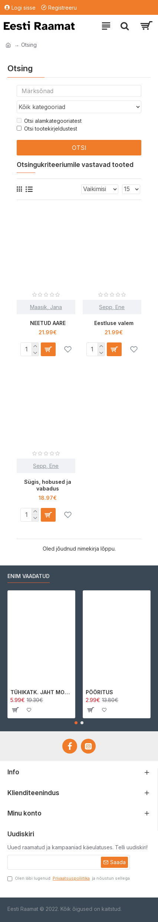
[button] (76, 722)
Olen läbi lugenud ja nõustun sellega (68, 878)
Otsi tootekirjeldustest (47, 128)
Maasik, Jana (46, 307)
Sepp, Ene (112, 307)
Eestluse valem (114, 323)
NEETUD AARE (48, 323)
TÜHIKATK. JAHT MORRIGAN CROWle (41, 692)
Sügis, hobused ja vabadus (47, 485)
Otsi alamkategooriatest (49, 121)
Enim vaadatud (28, 576)
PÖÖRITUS (99, 692)
